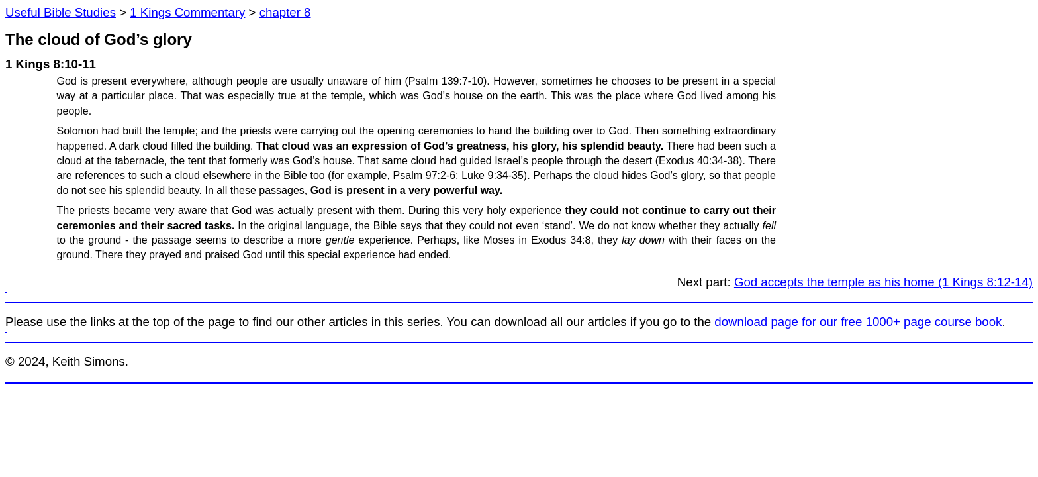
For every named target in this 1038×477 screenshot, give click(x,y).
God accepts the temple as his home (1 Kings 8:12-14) (883, 282)
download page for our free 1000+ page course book (858, 322)
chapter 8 (285, 12)
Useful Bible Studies (60, 12)
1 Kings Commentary (187, 12)
